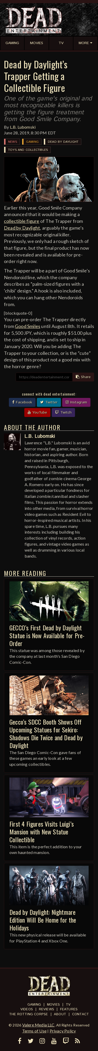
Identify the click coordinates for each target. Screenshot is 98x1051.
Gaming (32, 142)
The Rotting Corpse (28, 1014)
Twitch (63, 412)
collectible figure (21, 221)
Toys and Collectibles (28, 150)
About (60, 1014)
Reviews (46, 1009)
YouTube (37, 412)
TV (68, 1004)
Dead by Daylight (63, 142)
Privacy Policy (63, 1030)
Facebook (22, 402)
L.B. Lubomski (23, 126)
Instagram (76, 402)
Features (69, 1009)
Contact (80, 1014)
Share (83, 377)
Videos (26, 1009)
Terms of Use (34, 1030)
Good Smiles (27, 326)
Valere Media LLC (38, 1024)
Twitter (48, 402)
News (12, 142)
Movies (53, 1004)
